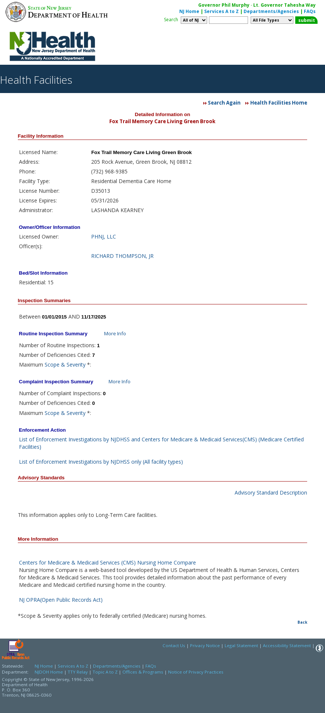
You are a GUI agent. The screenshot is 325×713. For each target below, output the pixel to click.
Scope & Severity (65, 364)
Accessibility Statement (287, 645)
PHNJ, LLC (103, 236)
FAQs (310, 11)
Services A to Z (221, 11)
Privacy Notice (205, 645)
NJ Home (189, 11)
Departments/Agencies (271, 11)
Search (171, 19)
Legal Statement (241, 645)
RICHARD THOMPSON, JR (122, 255)
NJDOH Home (49, 672)
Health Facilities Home (278, 102)
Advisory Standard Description (271, 492)
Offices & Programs (142, 672)
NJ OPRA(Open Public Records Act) (61, 599)
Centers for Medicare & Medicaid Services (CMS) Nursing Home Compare (107, 562)
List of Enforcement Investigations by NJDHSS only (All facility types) (101, 461)
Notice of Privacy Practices (195, 672)
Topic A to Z (105, 672)
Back (302, 622)
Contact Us (173, 645)
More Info (115, 333)
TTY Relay (78, 672)
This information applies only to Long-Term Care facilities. (87, 514)
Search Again (224, 102)
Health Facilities (36, 80)
